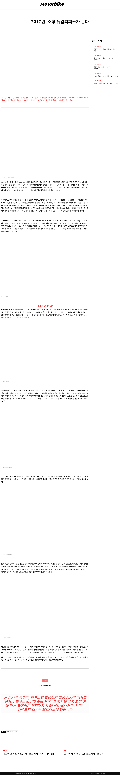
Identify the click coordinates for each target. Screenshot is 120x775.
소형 (16, 731)
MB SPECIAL (60, 16)
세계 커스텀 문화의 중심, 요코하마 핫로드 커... (106, 83)
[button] (116, 7)
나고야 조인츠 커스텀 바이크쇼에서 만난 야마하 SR (28, 753)
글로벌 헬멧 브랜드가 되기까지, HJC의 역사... (106, 76)
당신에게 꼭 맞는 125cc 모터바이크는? (83, 753)
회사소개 (92, 773)
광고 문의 (103, 773)
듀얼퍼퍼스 (10, 731)
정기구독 (97, 773)
